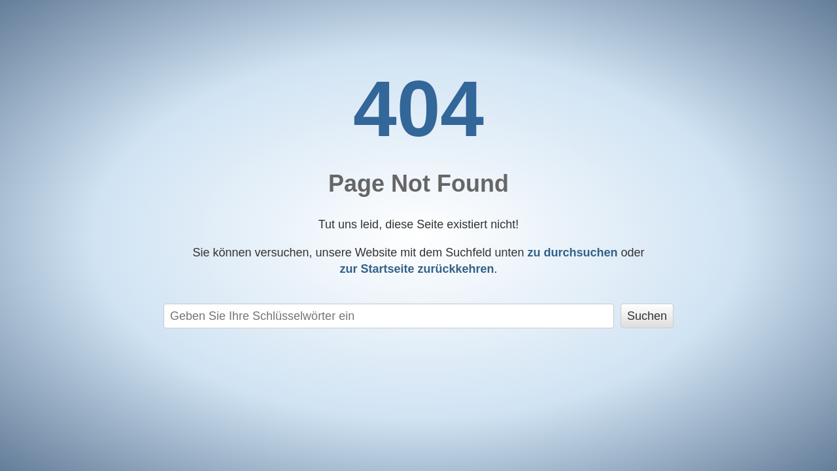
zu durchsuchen (572, 252)
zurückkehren (416, 268)
